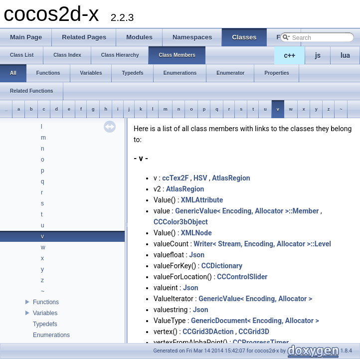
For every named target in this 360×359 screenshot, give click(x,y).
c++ (290, 55)
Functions (46, 302)
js (318, 55)
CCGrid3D (253, 332)
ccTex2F (175, 178)
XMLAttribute (202, 200)
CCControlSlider (242, 277)
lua (345, 55)
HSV (200, 178)
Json (196, 255)
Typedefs (45, 324)
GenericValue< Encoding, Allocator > (255, 299)
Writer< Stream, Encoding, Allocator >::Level (262, 244)
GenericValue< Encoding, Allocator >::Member (247, 211)
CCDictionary (221, 266)
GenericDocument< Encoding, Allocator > (255, 321)
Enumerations (51, 335)
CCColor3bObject (181, 222)
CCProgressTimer (261, 343)
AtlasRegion (231, 178)
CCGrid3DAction (207, 332)
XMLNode (196, 233)
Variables (45, 313)
